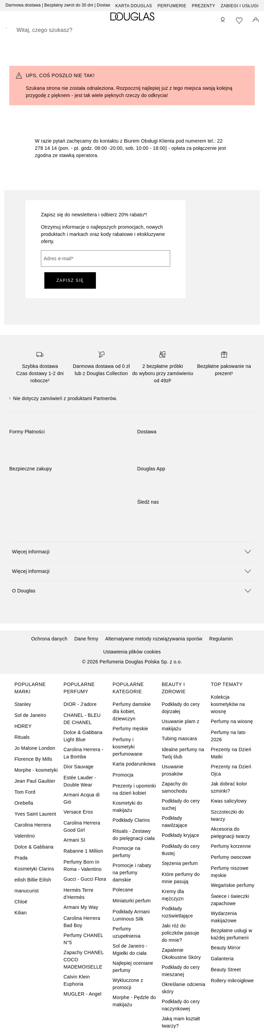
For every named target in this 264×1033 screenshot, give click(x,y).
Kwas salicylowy (228, 801)
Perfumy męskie (130, 728)
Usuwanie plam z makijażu (180, 725)
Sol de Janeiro (30, 715)
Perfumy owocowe (231, 857)
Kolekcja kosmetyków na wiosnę (228, 704)
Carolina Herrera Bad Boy (82, 921)
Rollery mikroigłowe (232, 980)
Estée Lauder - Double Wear (80, 781)
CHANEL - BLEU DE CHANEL (82, 718)
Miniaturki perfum (132, 900)
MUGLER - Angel (82, 994)
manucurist (26, 890)
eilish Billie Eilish (32, 879)
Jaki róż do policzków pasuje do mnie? (180, 933)
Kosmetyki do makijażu (127, 806)
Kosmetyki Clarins (34, 869)
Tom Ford (24, 792)
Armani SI (74, 840)
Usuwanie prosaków (172, 770)
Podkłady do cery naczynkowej (181, 1005)
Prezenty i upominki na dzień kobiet (134, 789)
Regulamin (221, 638)
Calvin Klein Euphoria (77, 980)
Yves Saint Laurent (35, 814)
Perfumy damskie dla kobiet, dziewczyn (132, 711)
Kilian (20, 912)
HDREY (23, 726)
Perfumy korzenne (231, 846)
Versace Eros (78, 812)
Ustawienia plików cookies (132, 651)
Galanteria (222, 958)
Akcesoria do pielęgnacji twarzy (230, 832)
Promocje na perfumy (127, 851)
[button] (132, 551)
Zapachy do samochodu (174, 787)
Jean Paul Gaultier (34, 781)
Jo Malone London (34, 748)
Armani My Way (81, 907)
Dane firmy (86, 638)
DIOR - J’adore (80, 704)
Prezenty (203, 5)
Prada (21, 858)
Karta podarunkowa (134, 764)
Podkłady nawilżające (174, 821)
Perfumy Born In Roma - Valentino (82, 865)
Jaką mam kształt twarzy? (181, 1022)
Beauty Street (226, 969)
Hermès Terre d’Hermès (79, 893)
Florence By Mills (33, 759)
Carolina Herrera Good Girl (82, 826)
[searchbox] (132, 30)
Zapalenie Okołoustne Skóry (181, 953)
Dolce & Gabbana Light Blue (83, 736)
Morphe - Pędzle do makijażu (134, 1001)
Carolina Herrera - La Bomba (83, 753)
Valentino (24, 836)
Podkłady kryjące (180, 835)
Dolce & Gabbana (34, 847)
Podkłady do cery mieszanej (181, 970)
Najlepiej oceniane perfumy (133, 966)
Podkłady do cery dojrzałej (181, 707)
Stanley (22, 704)
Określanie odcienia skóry (183, 988)
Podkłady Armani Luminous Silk (131, 915)
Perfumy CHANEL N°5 (83, 939)
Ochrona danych (49, 638)
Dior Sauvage (79, 766)
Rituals (22, 737)
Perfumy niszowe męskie (230, 871)
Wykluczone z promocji (128, 983)
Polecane (123, 889)
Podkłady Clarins (131, 820)
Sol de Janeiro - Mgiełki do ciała (130, 949)
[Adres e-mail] (105, 258)
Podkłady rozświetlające (177, 912)
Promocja (123, 775)
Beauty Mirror (226, 947)
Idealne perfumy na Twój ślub (183, 753)
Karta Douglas (134, 5)
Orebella (23, 803)
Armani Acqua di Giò (82, 798)
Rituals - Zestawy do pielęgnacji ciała (134, 834)
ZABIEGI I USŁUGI (239, 5)
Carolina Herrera (32, 825)
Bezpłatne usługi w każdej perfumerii (231, 934)
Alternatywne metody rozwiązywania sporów (153, 638)
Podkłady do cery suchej (181, 804)
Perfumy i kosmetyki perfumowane (128, 747)
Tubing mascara (179, 738)
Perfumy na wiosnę (232, 721)
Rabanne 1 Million (83, 851)
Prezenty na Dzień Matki (231, 753)
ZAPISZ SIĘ (70, 280)
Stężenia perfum (180, 863)
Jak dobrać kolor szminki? (229, 787)
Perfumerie (171, 5)
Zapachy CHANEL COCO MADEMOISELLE (84, 960)
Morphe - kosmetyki (36, 770)
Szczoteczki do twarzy (227, 815)
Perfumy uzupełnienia (127, 932)
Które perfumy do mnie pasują (181, 878)
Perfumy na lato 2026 (228, 736)
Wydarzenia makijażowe (224, 917)
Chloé (21, 901)
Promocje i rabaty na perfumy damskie (132, 872)
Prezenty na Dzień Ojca (231, 770)
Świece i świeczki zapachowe (230, 899)
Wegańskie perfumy (232, 885)
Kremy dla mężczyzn (173, 895)
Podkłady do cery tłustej (181, 849)
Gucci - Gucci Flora (85, 879)
